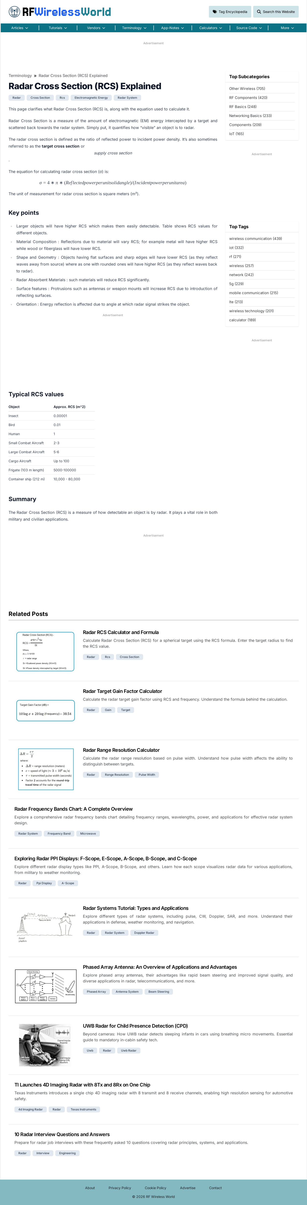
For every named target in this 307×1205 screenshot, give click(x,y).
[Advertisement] (154, 56)
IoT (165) (236, 133)
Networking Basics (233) (250, 115)
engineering (67, 1153)
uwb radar (128, 1050)
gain (108, 710)
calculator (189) (242, 320)
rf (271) (235, 256)
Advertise (187, 1188)
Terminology (20, 75)
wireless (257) (241, 265)
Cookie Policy (155, 1188)
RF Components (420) (248, 97)
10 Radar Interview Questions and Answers (62, 1134)
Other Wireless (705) (247, 88)
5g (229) (236, 283)
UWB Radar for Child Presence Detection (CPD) (135, 1026)
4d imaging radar (30, 1109)
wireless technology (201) (251, 311)
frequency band (59, 833)
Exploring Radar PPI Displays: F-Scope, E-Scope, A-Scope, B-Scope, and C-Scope (105, 858)
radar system (127, 97)
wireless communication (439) (255, 238)
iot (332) (236, 247)
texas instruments (83, 1109)
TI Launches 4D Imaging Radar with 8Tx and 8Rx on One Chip (82, 1085)
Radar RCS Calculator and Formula (121, 632)
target (125, 710)
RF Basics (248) (243, 106)
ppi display (44, 883)
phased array (96, 991)
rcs (62, 97)
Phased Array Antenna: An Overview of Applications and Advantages (160, 967)
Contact (215, 1188)
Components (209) (245, 124)
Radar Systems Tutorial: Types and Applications (136, 908)
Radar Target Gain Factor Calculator (122, 691)
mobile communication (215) (253, 292)
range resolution (117, 774)
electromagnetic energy (91, 97)
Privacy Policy (120, 1188)
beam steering (158, 991)
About (90, 1188)
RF (60, 11)
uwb (90, 1050)
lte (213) (236, 302)
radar (16, 97)
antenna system (127, 991)
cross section (40, 97)
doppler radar (144, 933)
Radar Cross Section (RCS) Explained (73, 75)
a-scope (68, 883)
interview (42, 1153)
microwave (88, 833)
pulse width (147, 774)
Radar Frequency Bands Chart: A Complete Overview (73, 809)
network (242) (241, 274)
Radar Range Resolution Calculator (121, 750)
